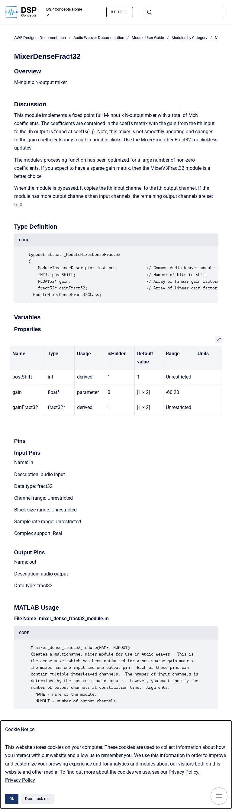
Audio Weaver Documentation (98, 37)
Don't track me (37, 798)
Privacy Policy (20, 780)
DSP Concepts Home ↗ (64, 12)
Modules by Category (189, 37)
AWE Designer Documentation (40, 37)
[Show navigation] (219, 796)
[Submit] (149, 12)
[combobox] (185, 12)
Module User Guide (148, 37)
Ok (11, 798)
